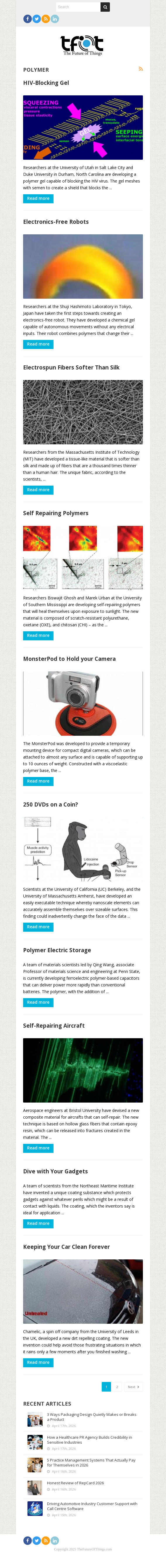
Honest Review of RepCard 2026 (75, 1482)
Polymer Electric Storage (57, 950)
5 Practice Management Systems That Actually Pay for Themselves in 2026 (91, 1462)
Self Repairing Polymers (56, 513)
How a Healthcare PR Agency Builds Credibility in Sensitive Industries (89, 1440)
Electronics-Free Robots (56, 221)
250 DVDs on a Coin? (50, 804)
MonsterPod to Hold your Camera (69, 658)
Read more (38, 198)
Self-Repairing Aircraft (54, 1025)
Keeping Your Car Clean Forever (66, 1246)
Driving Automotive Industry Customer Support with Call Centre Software (92, 1506)
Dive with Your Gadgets (55, 1171)
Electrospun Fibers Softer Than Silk (71, 367)
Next (133, 1387)
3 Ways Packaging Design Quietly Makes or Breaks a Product (91, 1417)
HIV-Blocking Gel (46, 82)
